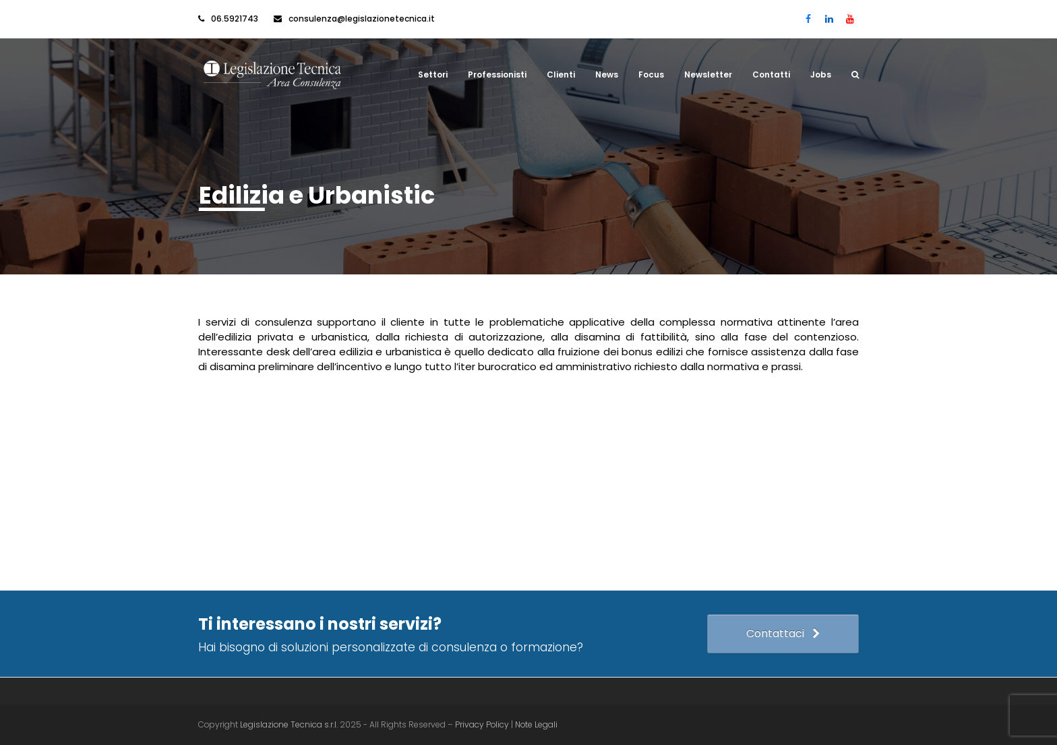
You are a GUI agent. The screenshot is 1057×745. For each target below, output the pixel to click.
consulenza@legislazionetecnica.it (362, 18)
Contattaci (783, 633)
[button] (855, 75)
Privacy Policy (483, 724)
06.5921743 (234, 18)
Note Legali (536, 724)
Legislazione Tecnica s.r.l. (289, 724)
